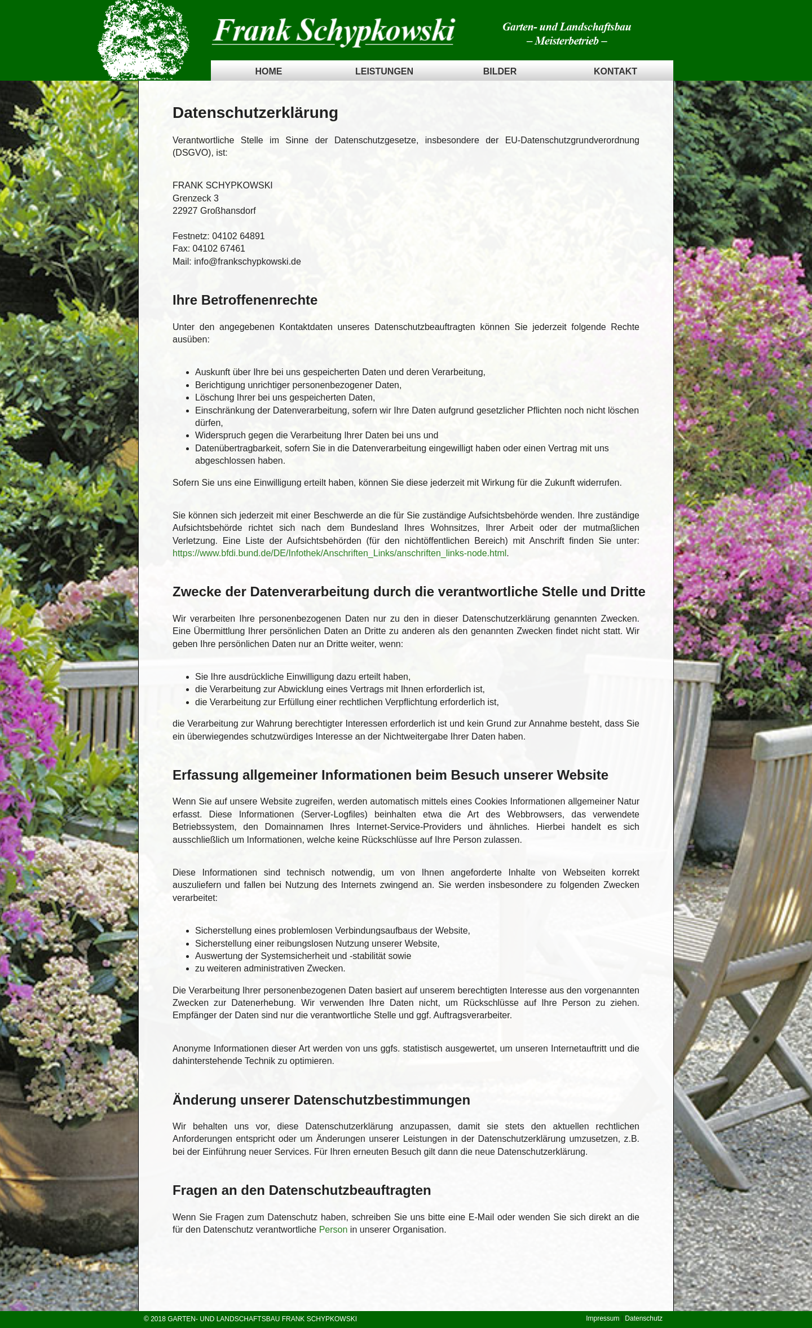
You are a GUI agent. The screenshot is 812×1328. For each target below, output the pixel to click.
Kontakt (615, 71)
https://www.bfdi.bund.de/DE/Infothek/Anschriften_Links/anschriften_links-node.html (339, 553)
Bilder (500, 71)
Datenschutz (644, 1318)
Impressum (602, 1318)
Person (333, 1229)
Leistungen (384, 71)
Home (269, 71)
